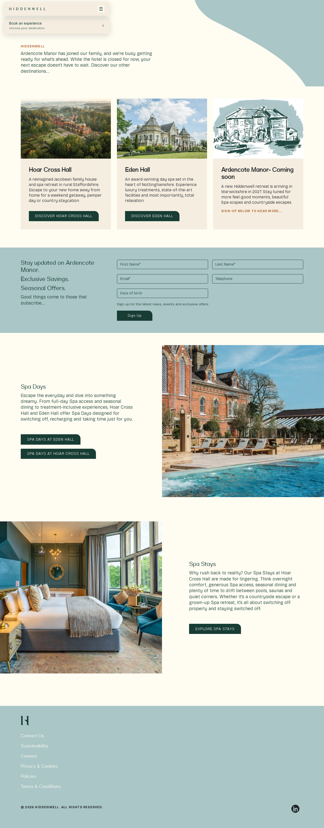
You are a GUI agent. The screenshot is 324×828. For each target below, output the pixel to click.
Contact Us (32, 736)
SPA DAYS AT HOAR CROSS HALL (58, 454)
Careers (29, 756)
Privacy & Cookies (39, 766)
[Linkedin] (295, 809)
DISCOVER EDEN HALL (152, 216)
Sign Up (135, 315)
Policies (28, 777)
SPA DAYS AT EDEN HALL (50, 439)
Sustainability (34, 746)
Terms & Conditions (41, 787)
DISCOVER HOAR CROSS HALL (63, 216)
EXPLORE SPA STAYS (215, 629)
